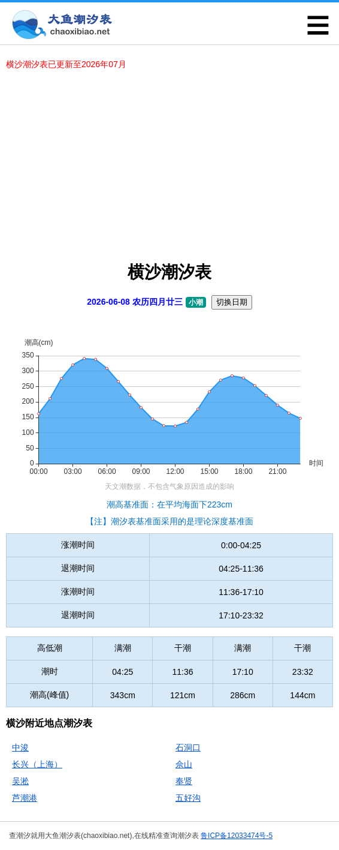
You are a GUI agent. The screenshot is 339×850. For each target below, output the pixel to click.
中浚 (20, 747)
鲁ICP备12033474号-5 (237, 835)
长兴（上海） (37, 764)
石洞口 (188, 747)
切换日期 (231, 302)
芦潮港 (24, 798)
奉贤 (183, 781)
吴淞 (20, 781)
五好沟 (188, 798)
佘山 (183, 764)
